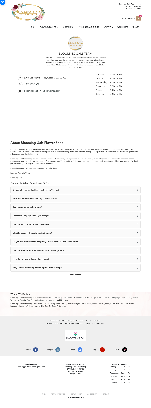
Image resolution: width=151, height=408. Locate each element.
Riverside (63, 300)
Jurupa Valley (57, 298)
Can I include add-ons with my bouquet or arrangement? (39, 250)
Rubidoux (99, 298)
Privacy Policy (76, 394)
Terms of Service (58, 394)
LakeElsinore (68, 298)
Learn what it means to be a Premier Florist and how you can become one (75, 323)
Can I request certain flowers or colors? (31, 224)
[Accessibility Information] (2, 2)
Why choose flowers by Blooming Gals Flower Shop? (37, 267)
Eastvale (47, 298)
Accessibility (92, 394)
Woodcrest (14, 300)
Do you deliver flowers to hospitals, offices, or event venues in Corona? (46, 241)
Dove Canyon (126, 298)
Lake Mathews (50, 300)
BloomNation (95, 321)
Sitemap (106, 394)
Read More (75, 274)
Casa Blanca (31, 300)
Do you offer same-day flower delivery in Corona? (36, 190)
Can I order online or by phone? (27, 207)
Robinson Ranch (80, 298)
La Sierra (40, 300)
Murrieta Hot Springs (112, 298)
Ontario (23, 300)
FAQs (44, 394)
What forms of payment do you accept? (31, 215)
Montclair (90, 298)
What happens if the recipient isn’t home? (32, 233)
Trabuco (135, 298)
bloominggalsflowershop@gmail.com (42, 91)
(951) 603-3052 (31, 84)
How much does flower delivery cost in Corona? (35, 198)
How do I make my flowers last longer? (31, 259)
